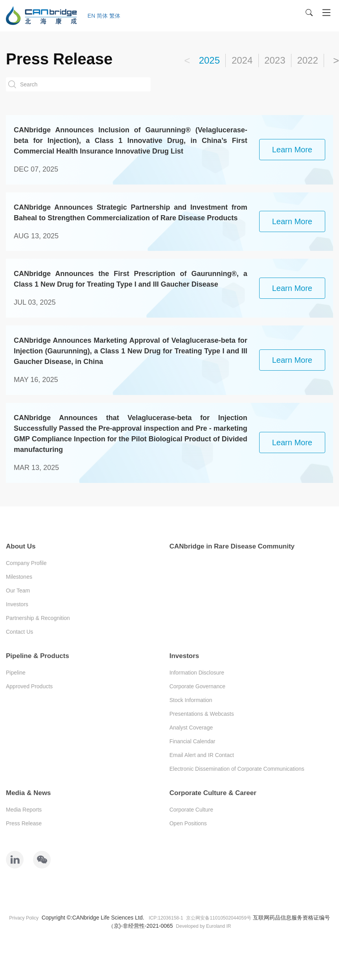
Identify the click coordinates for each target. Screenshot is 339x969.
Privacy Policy (24, 918)
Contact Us (19, 632)
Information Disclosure (197, 672)
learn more (292, 149)
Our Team (18, 590)
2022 (307, 60)
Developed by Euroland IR (203, 926)
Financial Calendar (193, 741)
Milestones (19, 577)
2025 (209, 60)
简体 (102, 16)
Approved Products (29, 686)
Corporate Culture (191, 809)
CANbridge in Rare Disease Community (232, 546)
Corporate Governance (197, 686)
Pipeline (16, 672)
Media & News (28, 793)
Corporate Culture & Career (213, 793)
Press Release (24, 823)
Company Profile (26, 563)
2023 (274, 60)
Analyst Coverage (191, 727)
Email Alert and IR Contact (202, 755)
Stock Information (191, 700)
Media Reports (24, 809)
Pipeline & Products (37, 656)
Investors (17, 604)
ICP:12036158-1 (166, 918)
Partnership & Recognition (38, 618)
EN (91, 16)
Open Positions (188, 823)
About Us (21, 546)
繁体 (114, 16)
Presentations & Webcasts (202, 714)
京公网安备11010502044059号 (218, 918)
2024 (242, 60)
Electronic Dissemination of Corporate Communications (237, 769)
